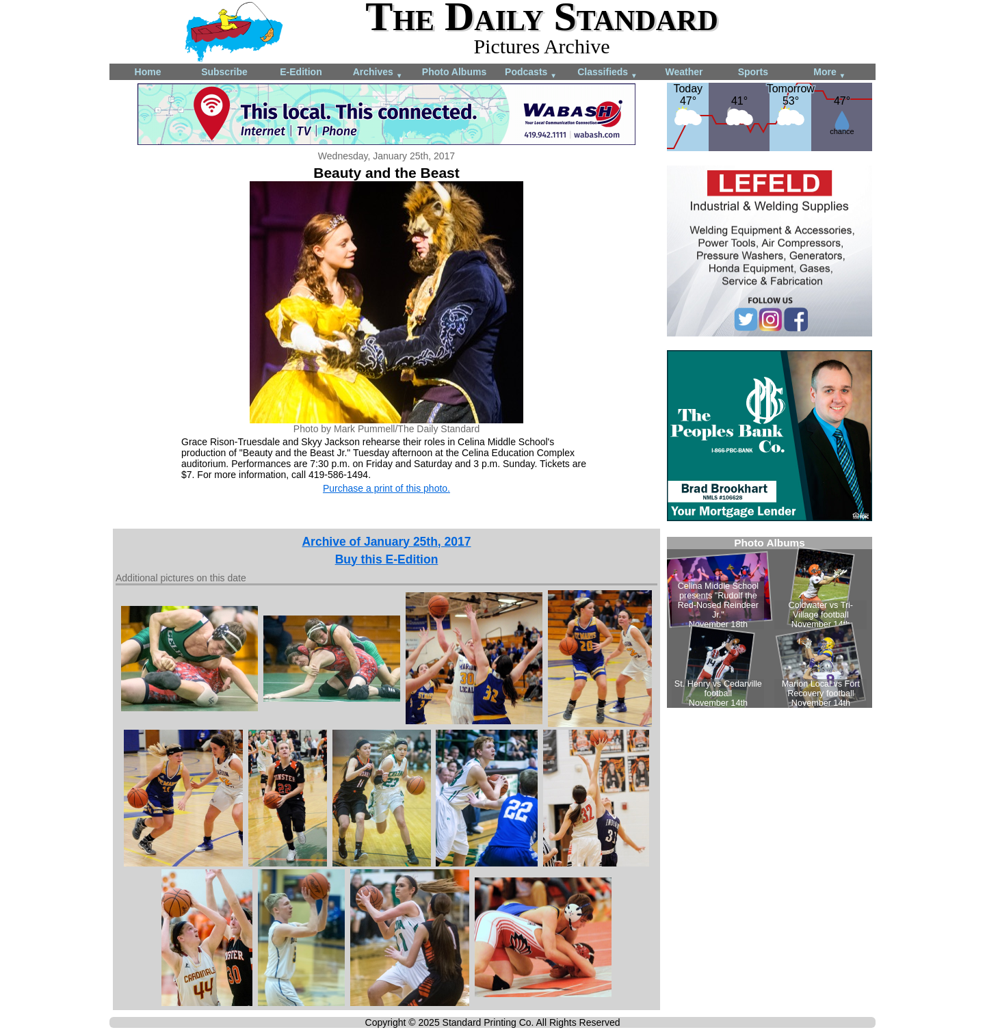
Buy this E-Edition (386, 559)
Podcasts (531, 72)
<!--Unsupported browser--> (769, 622)
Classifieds (607, 72)
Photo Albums (454, 71)
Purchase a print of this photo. (386, 488)
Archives (378, 72)
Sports (753, 71)
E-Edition (300, 71)
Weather (684, 71)
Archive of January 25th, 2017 (386, 541)
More (829, 72)
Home (148, 71)
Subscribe (224, 71)
